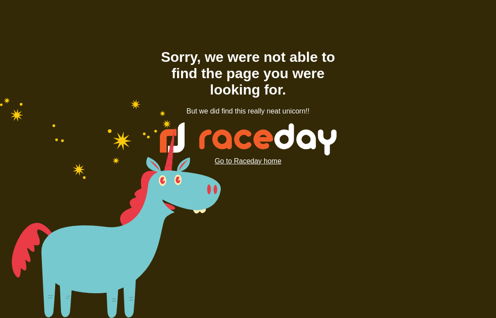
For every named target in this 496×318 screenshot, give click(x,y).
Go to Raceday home (248, 161)
